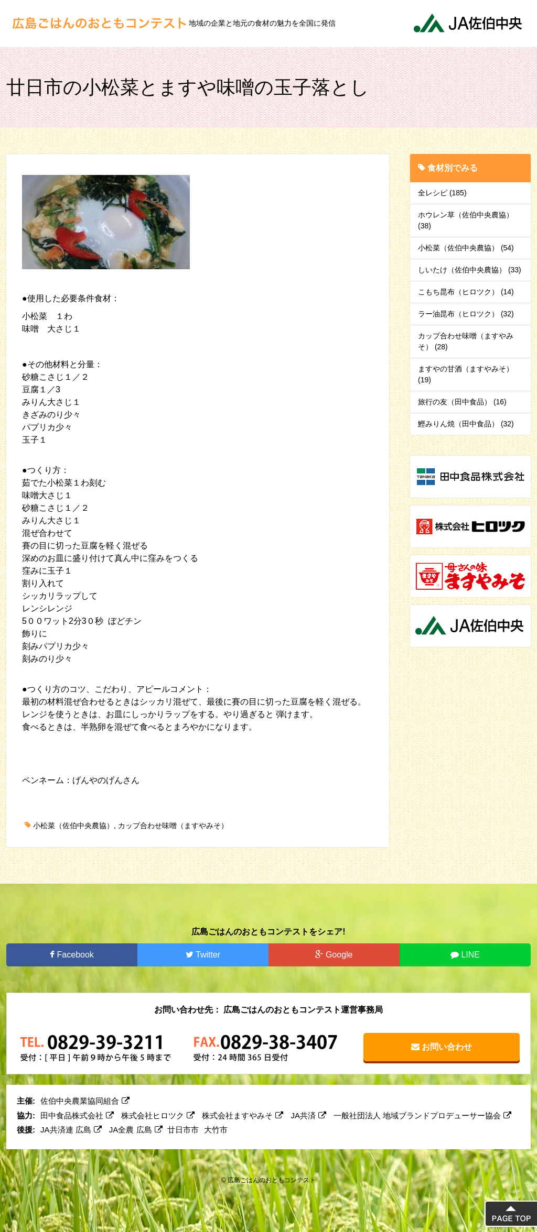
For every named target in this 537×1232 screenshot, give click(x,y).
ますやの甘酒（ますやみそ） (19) (465, 374)
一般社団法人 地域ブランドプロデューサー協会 (422, 1115)
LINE (465, 954)
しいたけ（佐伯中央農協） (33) (469, 270)
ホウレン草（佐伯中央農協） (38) (465, 220)
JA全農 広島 (136, 1129)
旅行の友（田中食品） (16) (462, 402)
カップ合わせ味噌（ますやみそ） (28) (465, 341)
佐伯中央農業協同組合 (85, 1100)
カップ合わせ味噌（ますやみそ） (173, 825)
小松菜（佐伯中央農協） (73, 825)
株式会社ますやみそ (242, 1115)
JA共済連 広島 (71, 1129)
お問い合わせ (441, 1046)
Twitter (203, 954)
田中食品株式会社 (77, 1115)
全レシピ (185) (442, 193)
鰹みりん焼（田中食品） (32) (466, 424)
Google (333, 954)
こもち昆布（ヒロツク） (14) (466, 292)
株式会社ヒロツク (158, 1115)
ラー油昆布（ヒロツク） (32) (466, 314)
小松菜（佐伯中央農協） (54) (466, 248)
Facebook (72, 954)
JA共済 (309, 1115)
